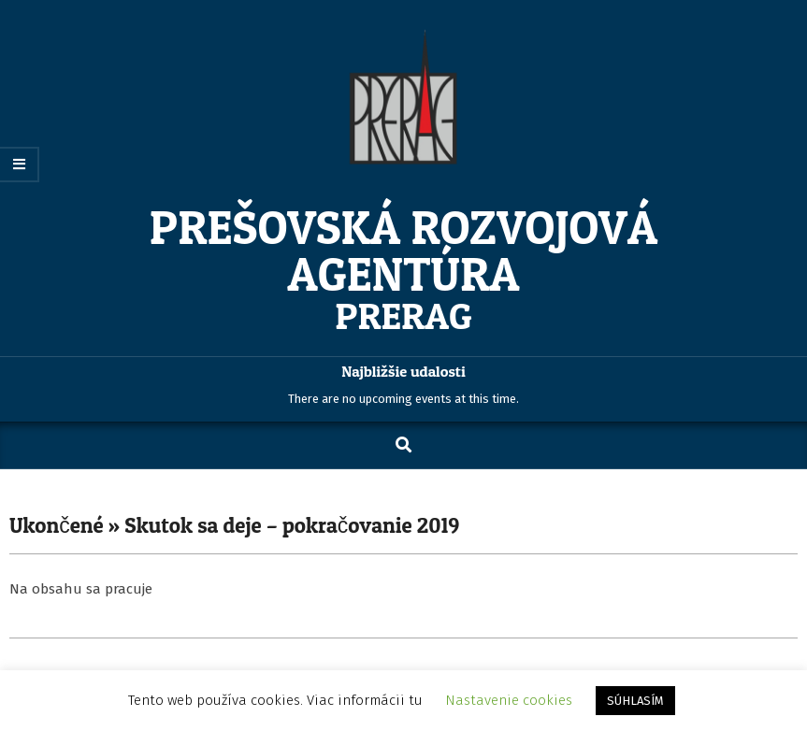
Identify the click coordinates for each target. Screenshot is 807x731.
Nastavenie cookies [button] (508, 700)
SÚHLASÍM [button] (635, 701)
